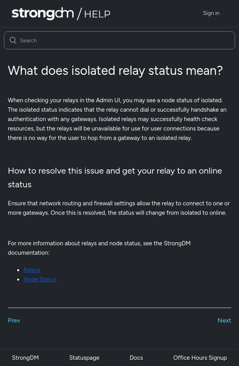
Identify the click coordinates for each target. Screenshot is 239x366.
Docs (136, 357)
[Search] (119, 40)
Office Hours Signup (200, 357)
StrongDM (25, 357)
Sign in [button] (211, 13)
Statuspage (84, 357)
